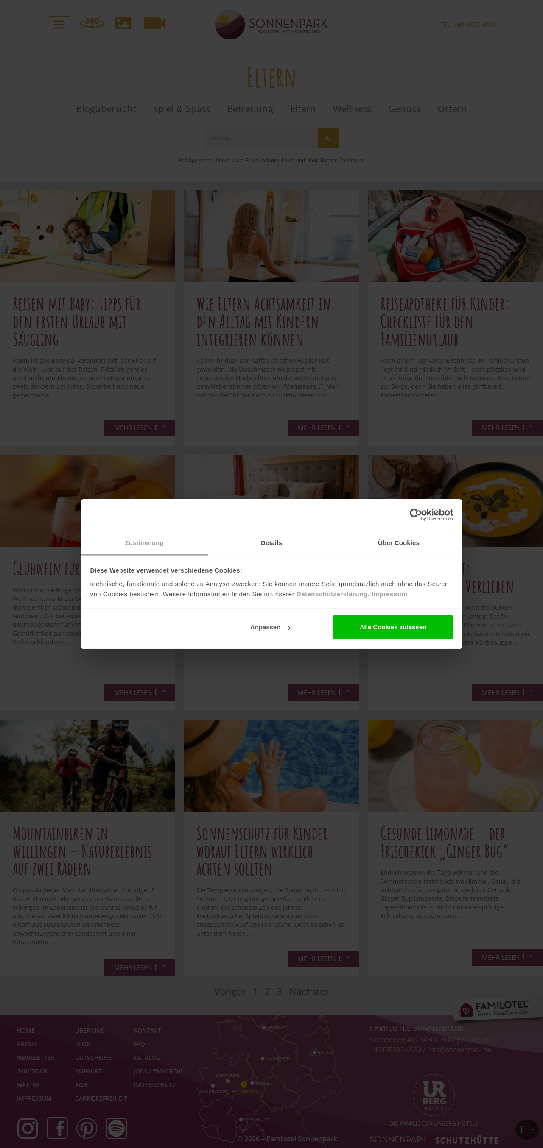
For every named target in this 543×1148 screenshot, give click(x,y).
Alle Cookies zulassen (393, 627)
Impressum (390, 593)
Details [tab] (271, 542)
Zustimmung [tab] (144, 542)
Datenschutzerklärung (332, 593)
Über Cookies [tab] (399, 542)
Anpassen (270, 627)
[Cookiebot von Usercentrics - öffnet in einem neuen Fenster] (416, 515)
